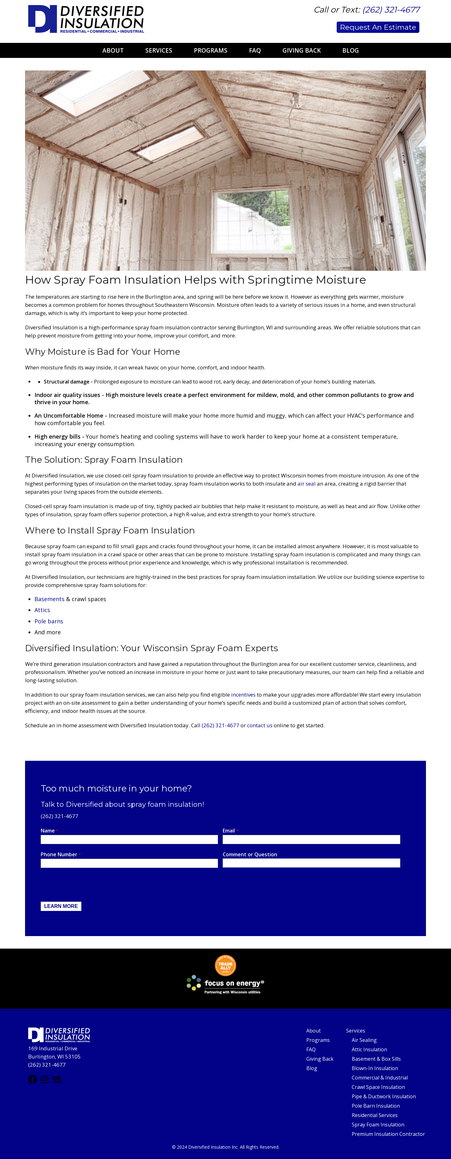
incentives (243, 694)
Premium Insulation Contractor (388, 1134)
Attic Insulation (369, 1049)
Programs (210, 50)
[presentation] (88, 886)
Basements (49, 599)
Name (49, 830)
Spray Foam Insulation (378, 1124)
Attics (42, 610)
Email (230, 830)
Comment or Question (250, 854)
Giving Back (302, 50)
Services (158, 50)
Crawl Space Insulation (378, 1087)
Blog (350, 50)
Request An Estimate (378, 27)
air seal (307, 483)
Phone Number (61, 854)
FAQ (255, 50)
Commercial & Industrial (380, 1077)
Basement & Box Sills (376, 1058)
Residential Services (375, 1115)
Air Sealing (364, 1040)
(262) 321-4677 (390, 10)
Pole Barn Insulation (376, 1105)
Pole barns (48, 621)
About (113, 50)
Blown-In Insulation (375, 1068)
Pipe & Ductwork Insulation (384, 1096)
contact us (259, 725)
